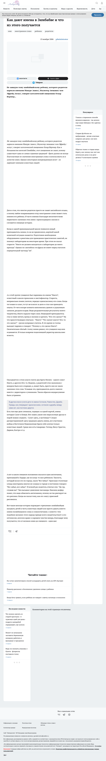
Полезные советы (20, 9)
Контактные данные (9, 727)
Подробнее (98, 746)
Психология (35, 9)
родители (49, 31)
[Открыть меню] (4, 3)
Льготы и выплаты (50, 9)
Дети (93, 9)
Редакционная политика (29, 727)
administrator (62, 39)
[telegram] (17, 531)
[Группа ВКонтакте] (22, 78)
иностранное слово (23, 31)
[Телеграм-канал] (37, 82)
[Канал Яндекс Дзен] (53, 78)
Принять (97, 15)
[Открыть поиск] (97, 3)
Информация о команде (10, 723)
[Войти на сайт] (102, 3)
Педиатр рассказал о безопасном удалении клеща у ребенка (37, 590)
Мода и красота (67, 9)
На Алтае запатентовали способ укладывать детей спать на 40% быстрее (37, 582)
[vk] (10, 531)
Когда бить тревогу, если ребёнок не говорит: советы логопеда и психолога (37, 599)
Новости (6, 9)
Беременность (82, 9)
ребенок (38, 31)
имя (10, 31)
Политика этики (26, 723)
